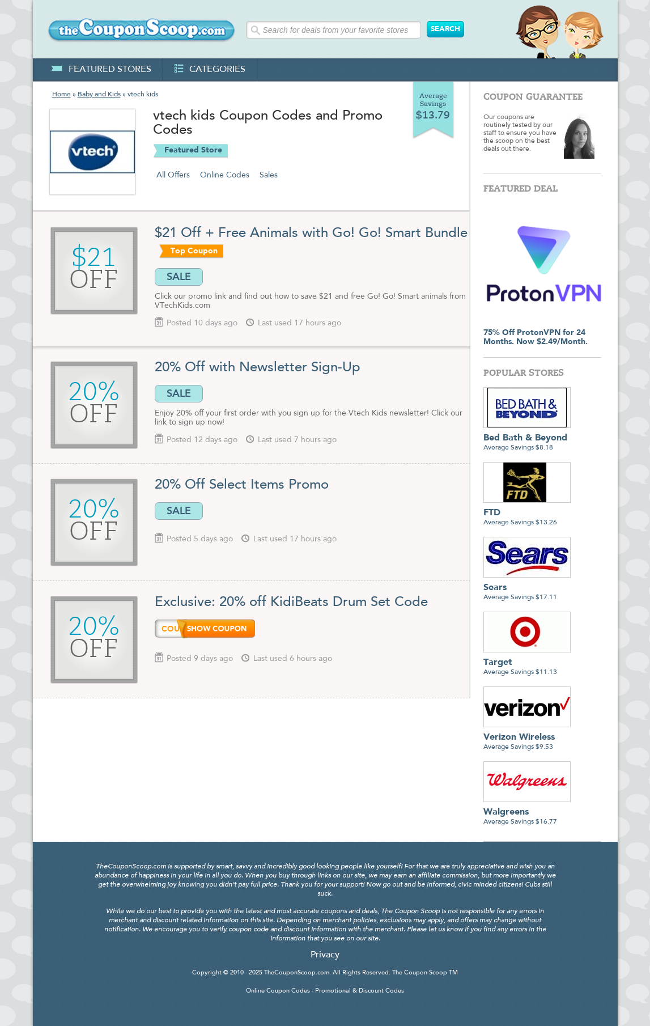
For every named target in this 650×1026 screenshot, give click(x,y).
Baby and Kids (99, 94)
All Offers (173, 175)
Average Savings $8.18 (527, 438)
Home (61, 94)
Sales (269, 175)
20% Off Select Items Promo (242, 485)
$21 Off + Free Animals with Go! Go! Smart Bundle (311, 233)
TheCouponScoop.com (296, 973)
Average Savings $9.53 (527, 738)
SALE (179, 276)
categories (210, 69)
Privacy (325, 955)
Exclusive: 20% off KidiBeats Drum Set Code (291, 602)
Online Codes (224, 175)
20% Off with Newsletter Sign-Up (257, 368)
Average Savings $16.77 (527, 812)
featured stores (101, 69)
